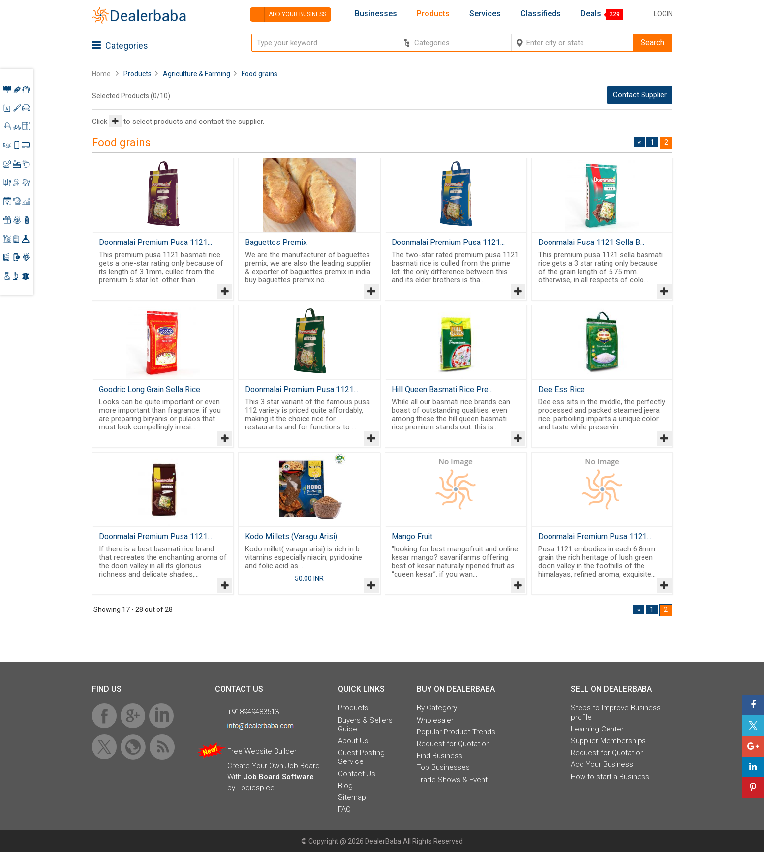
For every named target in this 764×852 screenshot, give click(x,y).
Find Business (439, 755)
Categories (120, 45)
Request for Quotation (453, 743)
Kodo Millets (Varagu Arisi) (291, 536)
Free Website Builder (262, 751)
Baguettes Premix (276, 242)
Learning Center (597, 729)
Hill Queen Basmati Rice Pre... (442, 389)
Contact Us (356, 773)
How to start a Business (610, 776)
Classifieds (540, 13)
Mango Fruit (412, 536)
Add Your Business (602, 764)
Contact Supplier (640, 95)
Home (101, 74)
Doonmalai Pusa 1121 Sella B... (591, 242)
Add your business (288, 14)
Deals (591, 13)
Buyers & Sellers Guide (365, 724)
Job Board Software (279, 776)
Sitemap (352, 797)
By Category (437, 707)
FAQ (344, 809)
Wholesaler (435, 720)
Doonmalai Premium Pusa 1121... (155, 242)
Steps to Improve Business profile (616, 712)
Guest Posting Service (361, 757)
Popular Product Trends (456, 732)
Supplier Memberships (608, 740)
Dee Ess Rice (561, 389)
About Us (353, 740)
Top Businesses (443, 767)
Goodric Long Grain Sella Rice (149, 389)
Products (433, 13)
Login (663, 14)
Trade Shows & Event (452, 779)
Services (485, 13)
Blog (345, 785)
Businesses (376, 13)
